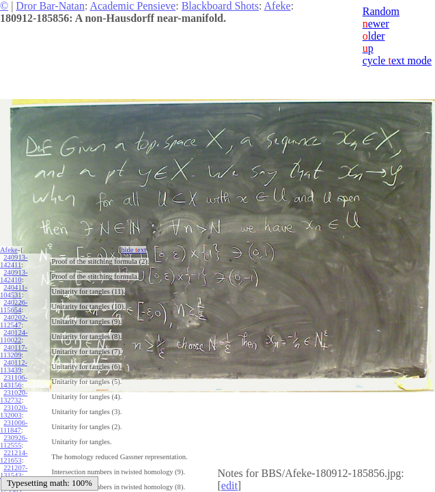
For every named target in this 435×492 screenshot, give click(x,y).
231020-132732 (13, 396)
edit (229, 485)
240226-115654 (13, 306)
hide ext (133, 250)
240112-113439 (13, 366)
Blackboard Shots (220, 6)
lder (374, 36)
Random (381, 11)
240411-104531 (13, 291)
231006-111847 (13, 426)
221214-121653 (13, 456)
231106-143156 (13, 381)
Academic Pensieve (132, 6)
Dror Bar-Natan (50, 6)
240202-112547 (13, 321)
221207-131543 (13, 471)
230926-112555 (13, 441)
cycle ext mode (397, 60)
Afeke (277, 6)
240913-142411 (13, 261)
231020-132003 (13, 411)
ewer (376, 23)
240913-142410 (13, 276)
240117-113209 (13, 351)
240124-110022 (13, 336)
